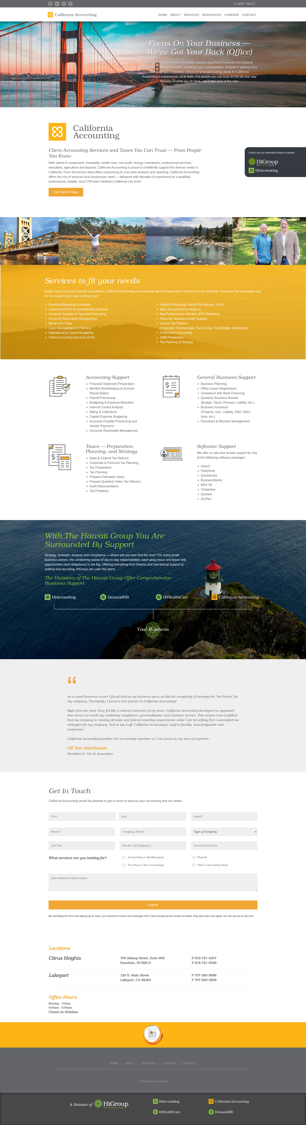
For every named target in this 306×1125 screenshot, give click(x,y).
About (130, 1063)
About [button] (175, 14)
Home (163, 12)
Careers (232, 14)
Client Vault (244, 3)
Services (149, 1063)
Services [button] (191, 14)
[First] (82, 816)
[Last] (152, 816)
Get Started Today (65, 192)
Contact (249, 14)
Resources (211, 14)
